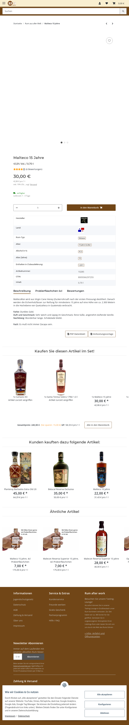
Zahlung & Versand (22, 615)
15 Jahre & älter (85, 245)
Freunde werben (57, 604)
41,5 (80, 252)
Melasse (82, 238)
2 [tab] (64, 142)
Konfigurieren (102, 704)
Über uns (18, 620)
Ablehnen (102, 713)
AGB (15, 609)
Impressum (19, 625)
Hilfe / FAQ (54, 620)
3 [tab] (67, 142)
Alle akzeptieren (102, 694)
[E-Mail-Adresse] (17, 656)
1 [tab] (61, 142)
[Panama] (81, 230)
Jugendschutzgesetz (23, 599)
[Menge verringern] (17, 208)
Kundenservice (56, 599)
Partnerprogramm (58, 615)
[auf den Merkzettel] (109, 40)
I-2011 (81, 265)
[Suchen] (61, 11)
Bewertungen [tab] (75, 291)
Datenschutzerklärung (21, 666)
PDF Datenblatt (76, 334)
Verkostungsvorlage (102, 334)
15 (80, 258)
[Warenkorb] (118, 3)
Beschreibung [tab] (22, 291)
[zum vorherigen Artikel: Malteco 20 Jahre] (106, 23)
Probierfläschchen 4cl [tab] (48, 291)
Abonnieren (33, 656)
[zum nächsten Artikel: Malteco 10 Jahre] (113, 23)
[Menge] (38, 208)
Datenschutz (19, 604)
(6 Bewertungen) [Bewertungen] (27, 169)
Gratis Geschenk (57, 609)
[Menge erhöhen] (58, 208)
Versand (33, 184)
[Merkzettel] (106, 3)
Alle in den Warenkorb (98, 425)
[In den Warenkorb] (15, 32)
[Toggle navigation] (3, 2)
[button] (99, 3)
